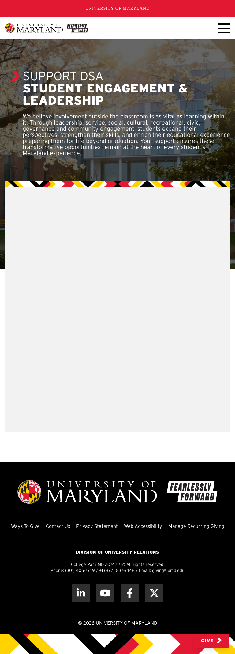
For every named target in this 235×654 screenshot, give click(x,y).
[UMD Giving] (46, 28)
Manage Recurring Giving (196, 526)
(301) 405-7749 (80, 571)
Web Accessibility (143, 526)
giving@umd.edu (168, 571)
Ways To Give (25, 526)
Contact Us (58, 526)
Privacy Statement (97, 526)
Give (211, 640)
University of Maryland (117, 8)
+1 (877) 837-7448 (117, 571)
